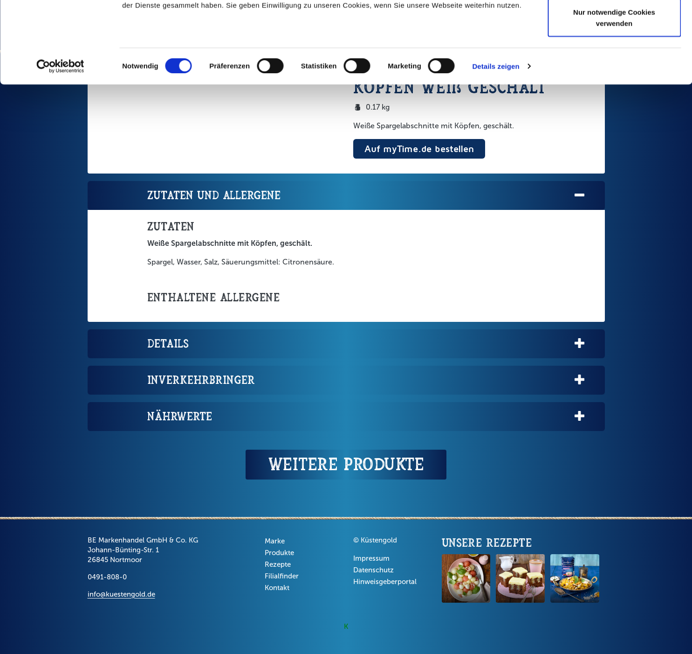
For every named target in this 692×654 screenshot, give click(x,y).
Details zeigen (495, 140)
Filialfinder (282, 576)
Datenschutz (373, 570)
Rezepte (278, 564)
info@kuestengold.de (121, 594)
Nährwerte (366, 417)
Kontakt (277, 588)
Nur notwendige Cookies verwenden (614, 91)
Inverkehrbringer (366, 380)
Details (366, 344)
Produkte (279, 553)
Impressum (371, 558)
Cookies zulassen (614, 24)
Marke (275, 541)
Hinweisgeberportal (385, 581)
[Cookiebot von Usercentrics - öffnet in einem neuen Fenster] (60, 140)
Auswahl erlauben (614, 55)
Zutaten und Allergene (366, 195)
